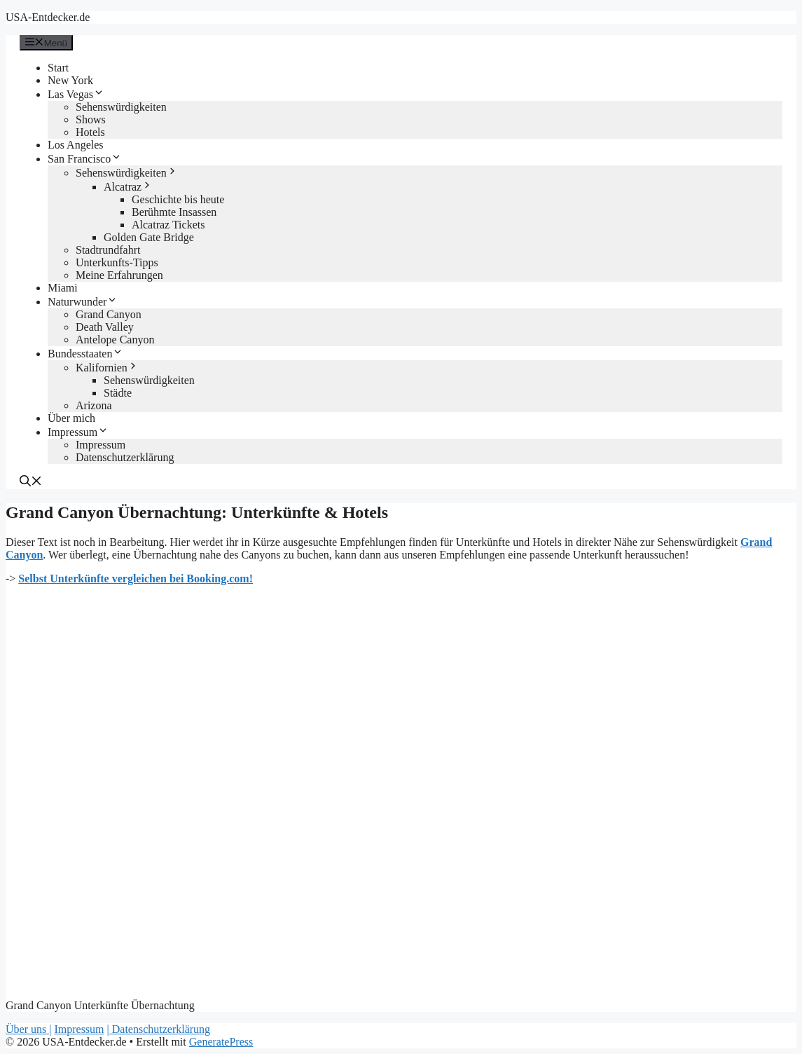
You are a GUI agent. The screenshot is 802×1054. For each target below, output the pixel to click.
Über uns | (28, 1029)
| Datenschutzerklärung (159, 1029)
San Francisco (85, 159)
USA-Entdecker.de (48, 17)
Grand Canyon (108, 314)
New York (70, 80)
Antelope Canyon (115, 339)
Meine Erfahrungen (119, 275)
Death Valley (105, 327)
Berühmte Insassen (174, 212)
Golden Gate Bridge (149, 237)
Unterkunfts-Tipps (117, 262)
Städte (118, 393)
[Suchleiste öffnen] (31, 482)
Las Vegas (76, 94)
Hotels (90, 132)
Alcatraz (128, 187)
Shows (91, 119)
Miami (63, 288)
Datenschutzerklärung (125, 457)
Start (58, 68)
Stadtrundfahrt (108, 250)
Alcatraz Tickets (168, 225)
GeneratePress (221, 1042)
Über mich (71, 418)
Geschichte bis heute (178, 199)
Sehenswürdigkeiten (121, 107)
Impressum (78, 432)
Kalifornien (107, 368)
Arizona (94, 405)
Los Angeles (76, 145)
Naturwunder (83, 302)
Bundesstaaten (85, 354)
